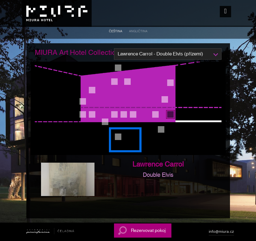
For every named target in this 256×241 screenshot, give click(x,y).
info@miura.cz (221, 232)
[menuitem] (115, 32)
